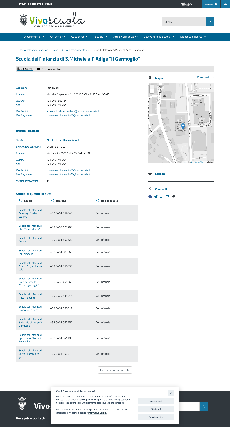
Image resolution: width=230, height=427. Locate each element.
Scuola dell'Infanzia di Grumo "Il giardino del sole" (45, 246)
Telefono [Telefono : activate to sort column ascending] (93, 201)
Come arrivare (205, 77)
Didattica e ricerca (191, 36)
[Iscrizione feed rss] (225, 4)
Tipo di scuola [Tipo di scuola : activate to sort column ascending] (125, 201)
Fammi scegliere (156, 417)
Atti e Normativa (123, 36)
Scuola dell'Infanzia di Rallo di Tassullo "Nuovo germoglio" (44, 257)
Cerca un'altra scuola (115, 323)
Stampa (160, 174)
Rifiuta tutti (156, 409)
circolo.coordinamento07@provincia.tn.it (69, 115)
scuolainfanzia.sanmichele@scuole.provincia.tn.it (73, 111)
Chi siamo (25, 69)
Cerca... (169, 22)
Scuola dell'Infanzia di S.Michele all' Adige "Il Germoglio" (42, 287)
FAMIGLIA (195, 404)
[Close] (171, 393)
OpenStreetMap (197, 162)
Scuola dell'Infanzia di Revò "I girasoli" (39, 268)
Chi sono (55, 36)
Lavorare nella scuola (157, 36)
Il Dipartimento (31, 36)
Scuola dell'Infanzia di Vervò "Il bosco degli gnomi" (46, 311)
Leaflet (185, 162)
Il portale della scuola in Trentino (33, 50)
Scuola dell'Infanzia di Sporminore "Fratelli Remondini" (42, 300)
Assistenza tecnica (176, 384)
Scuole (99, 36)
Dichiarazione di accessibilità (182, 398)
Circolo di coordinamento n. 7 (75, 50)
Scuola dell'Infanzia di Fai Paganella (38, 237)
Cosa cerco (78, 36)
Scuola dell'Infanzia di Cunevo (35, 228)
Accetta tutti (156, 400)
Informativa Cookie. (97, 412)
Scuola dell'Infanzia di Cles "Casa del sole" (41, 219)
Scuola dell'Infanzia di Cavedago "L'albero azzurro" (46, 210)
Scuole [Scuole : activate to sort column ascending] (27, 201)
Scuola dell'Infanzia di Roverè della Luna (40, 277)
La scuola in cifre (50, 69)
